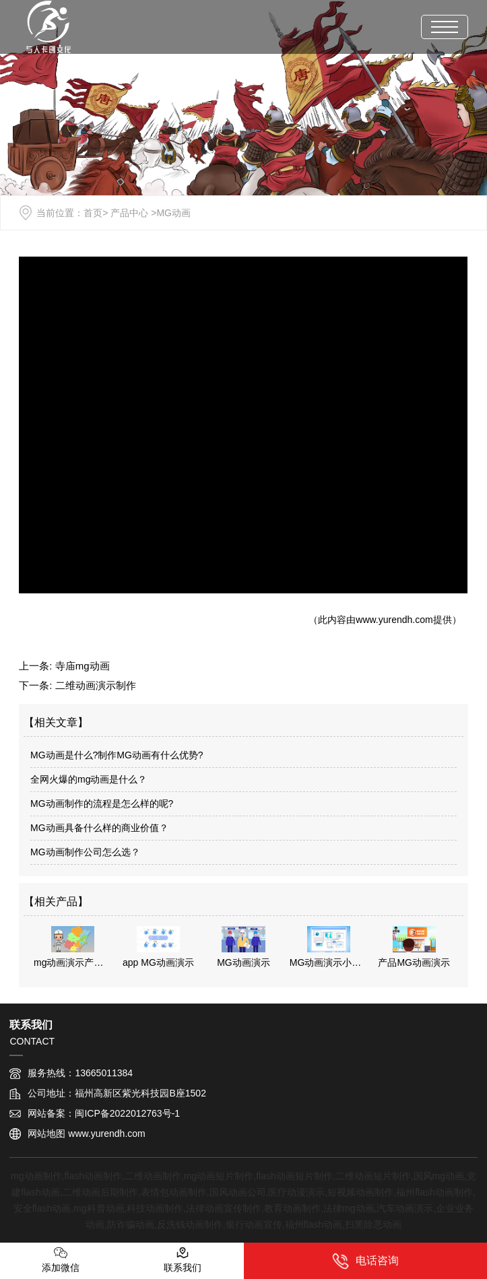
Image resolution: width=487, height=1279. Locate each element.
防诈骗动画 (130, 1224)
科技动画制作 (155, 1208)
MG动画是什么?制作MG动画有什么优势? (116, 755)
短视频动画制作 (360, 1192)
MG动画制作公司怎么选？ (85, 852)
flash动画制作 (93, 1176)
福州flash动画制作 (434, 1192)
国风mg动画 (439, 1176)
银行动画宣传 (254, 1224)
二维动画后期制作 (100, 1192)
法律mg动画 (348, 1208)
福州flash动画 (314, 1224)
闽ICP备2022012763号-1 (127, 1113)
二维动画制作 (153, 1176)
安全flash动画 (42, 1208)
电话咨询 (365, 1261)
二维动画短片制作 (373, 1176)
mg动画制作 (36, 1176)
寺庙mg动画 (82, 665)
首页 (93, 212)
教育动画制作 (292, 1208)
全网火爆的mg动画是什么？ (88, 779)
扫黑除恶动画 (373, 1224)
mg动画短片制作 (218, 1176)
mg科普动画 (98, 1208)
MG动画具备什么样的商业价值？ (99, 827)
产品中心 (129, 212)
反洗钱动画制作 (190, 1224)
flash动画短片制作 (294, 1176)
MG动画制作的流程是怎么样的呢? (101, 803)
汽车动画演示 (405, 1208)
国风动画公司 (237, 1192)
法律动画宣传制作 (223, 1208)
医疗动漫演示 (296, 1192)
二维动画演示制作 (95, 685)
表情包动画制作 (174, 1192)
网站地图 (46, 1133)
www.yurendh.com (394, 619)
